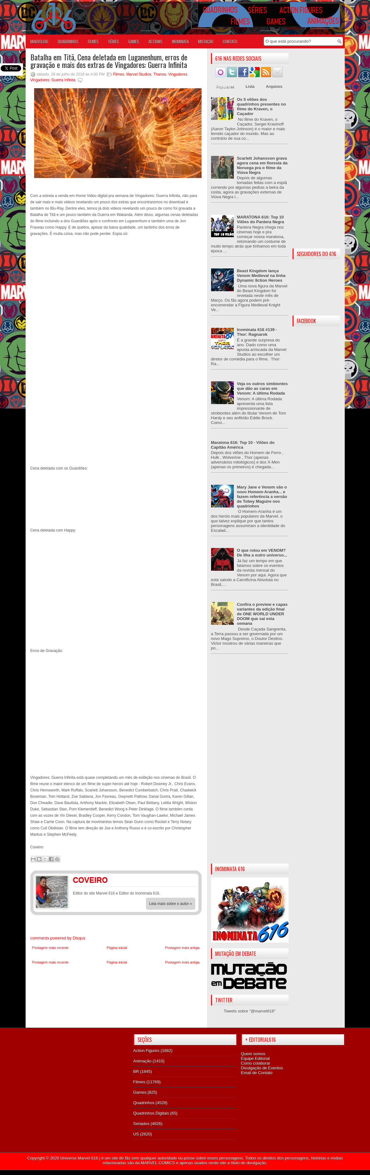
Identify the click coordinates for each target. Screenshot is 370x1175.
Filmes (118, 74)
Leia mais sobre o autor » (170, 903)
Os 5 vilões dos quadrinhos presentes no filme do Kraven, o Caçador (261, 106)
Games (140, 1092)
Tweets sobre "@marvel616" (250, 1011)
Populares (225, 86)
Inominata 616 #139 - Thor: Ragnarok (257, 332)
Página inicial (116, 948)
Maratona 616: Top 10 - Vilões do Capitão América (243, 445)
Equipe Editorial (255, 1058)
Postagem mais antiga (182, 948)
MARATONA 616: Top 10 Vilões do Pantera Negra (260, 219)
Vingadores (177, 74)
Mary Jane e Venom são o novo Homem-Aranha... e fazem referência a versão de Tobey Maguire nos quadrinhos (262, 496)
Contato (230, 41)
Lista (250, 86)
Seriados (141, 1123)
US (136, 1134)
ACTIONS (155, 41)
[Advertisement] (249, 764)
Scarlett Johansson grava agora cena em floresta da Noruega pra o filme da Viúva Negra (262, 165)
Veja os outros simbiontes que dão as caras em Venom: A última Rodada (262, 388)
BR (136, 1071)
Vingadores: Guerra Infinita (53, 80)
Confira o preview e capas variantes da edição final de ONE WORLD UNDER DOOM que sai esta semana (262, 614)
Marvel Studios (138, 74)
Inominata (180, 41)
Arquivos (274, 86)
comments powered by (57, 938)
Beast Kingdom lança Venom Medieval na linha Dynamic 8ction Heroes (261, 275)
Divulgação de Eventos (262, 1068)
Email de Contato (257, 1072)
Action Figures (146, 1050)
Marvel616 (39, 41)
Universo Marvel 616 (79, 1158)
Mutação (205, 41)
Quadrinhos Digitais (151, 1113)
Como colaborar (255, 1063)
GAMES (133, 41)
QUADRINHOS (68, 41)
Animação (142, 1061)
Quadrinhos (144, 1102)
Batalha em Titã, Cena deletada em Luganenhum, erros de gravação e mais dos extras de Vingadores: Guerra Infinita (108, 60)
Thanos (160, 74)
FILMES (93, 41)
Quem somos (253, 1053)
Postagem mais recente (50, 948)
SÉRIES (113, 41)
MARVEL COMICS (158, 1162)
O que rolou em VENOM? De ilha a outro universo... (262, 552)
